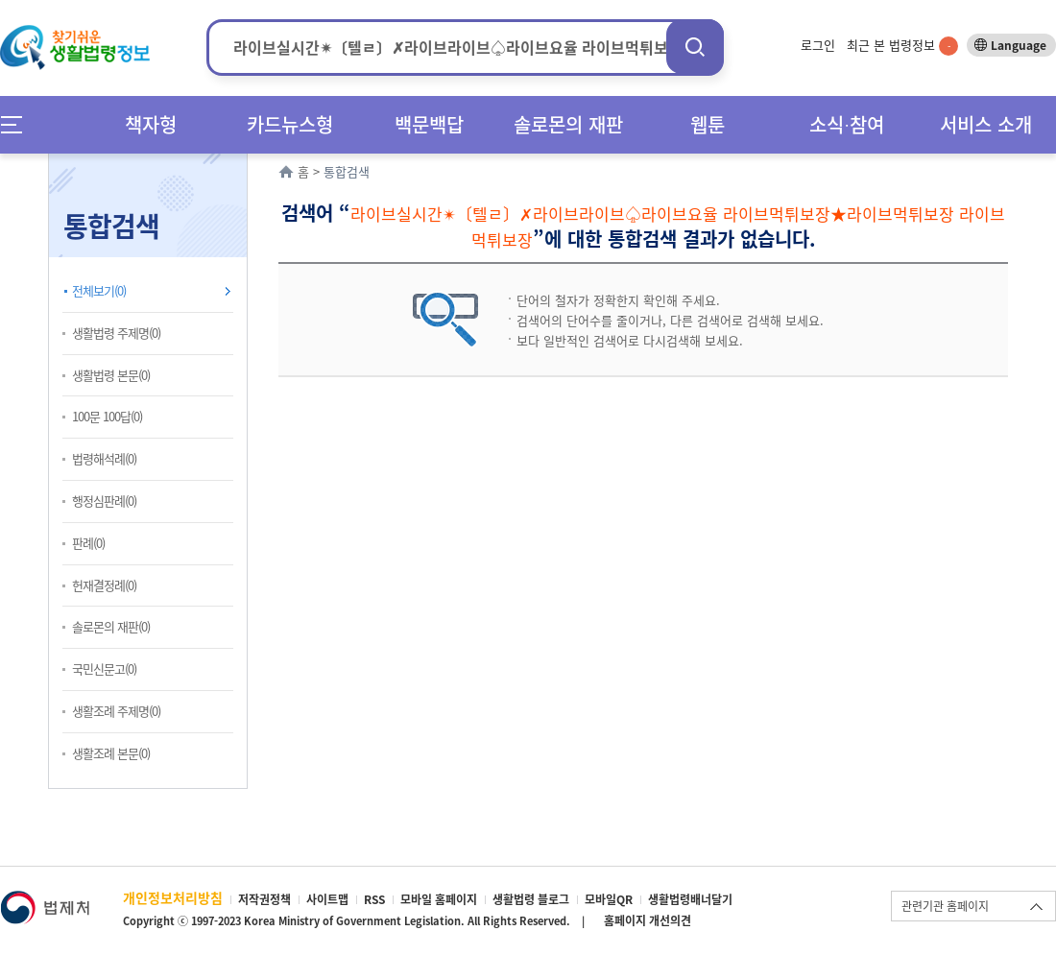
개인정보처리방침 (173, 897)
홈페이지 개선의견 (647, 920)
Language (1018, 45)
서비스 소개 (986, 124)
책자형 (151, 124)
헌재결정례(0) (104, 585)
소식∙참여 (846, 124)
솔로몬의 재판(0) (111, 626)
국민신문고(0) (104, 668)
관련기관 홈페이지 (945, 906)
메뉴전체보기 (18, 124)
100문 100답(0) (107, 416)
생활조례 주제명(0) (116, 711)
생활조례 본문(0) (111, 753)
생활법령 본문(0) (111, 375)
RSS (374, 899)
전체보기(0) (99, 290)
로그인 (818, 45)
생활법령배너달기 (690, 899)
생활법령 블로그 (530, 899)
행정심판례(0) (104, 500)
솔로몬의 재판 (568, 124)
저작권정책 (264, 899)
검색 (695, 46)
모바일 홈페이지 (438, 899)
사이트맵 (327, 899)
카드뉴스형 (290, 124)
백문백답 (429, 124)
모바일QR (609, 899)
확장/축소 (245, 158)
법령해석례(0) (104, 458)
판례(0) (88, 543)
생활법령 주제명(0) (116, 332)
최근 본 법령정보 (902, 45)
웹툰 (707, 124)
